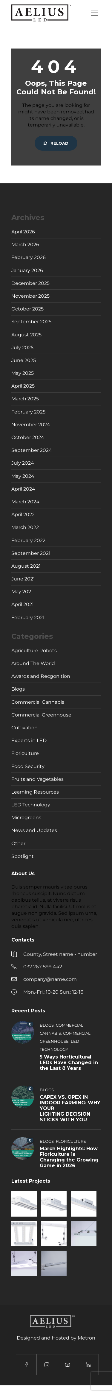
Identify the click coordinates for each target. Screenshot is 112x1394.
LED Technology (30, 805)
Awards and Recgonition (40, 676)
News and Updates (34, 830)
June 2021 (23, 579)
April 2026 (23, 232)
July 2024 (22, 463)
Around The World (33, 663)
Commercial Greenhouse (41, 715)
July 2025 (22, 347)
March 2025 (25, 399)
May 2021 (22, 591)
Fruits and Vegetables (37, 779)
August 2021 (26, 566)
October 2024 (27, 437)
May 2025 (22, 373)
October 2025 (27, 309)
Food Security (28, 766)
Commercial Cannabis (37, 702)
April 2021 (22, 604)
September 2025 (31, 321)
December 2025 (30, 283)
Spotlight (22, 856)
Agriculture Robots (34, 650)
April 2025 (23, 386)
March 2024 (25, 502)
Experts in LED (29, 740)
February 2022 (28, 540)
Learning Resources (35, 792)
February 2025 (28, 412)
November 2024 (30, 424)
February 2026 (28, 257)
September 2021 (30, 553)
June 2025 (23, 360)
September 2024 (31, 450)
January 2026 (27, 270)
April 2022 (23, 514)
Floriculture (25, 753)
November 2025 (30, 296)
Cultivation (24, 727)
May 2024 (22, 476)
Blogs (18, 689)
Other (18, 843)
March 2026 (25, 244)
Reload (56, 143)
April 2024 (23, 489)
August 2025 (26, 335)
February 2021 (28, 617)
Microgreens (26, 817)
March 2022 (25, 527)
